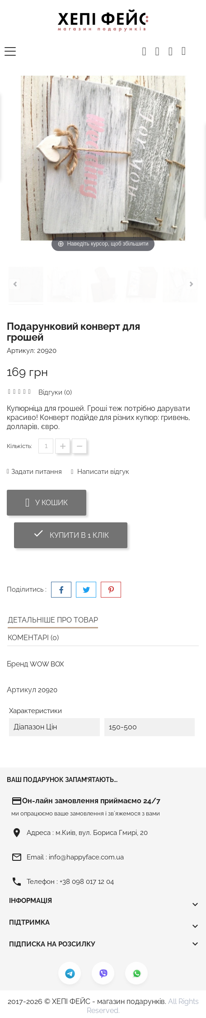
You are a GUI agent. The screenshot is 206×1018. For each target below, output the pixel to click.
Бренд (17, 664)
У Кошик (46, 502)
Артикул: (21, 351)
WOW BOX (47, 664)
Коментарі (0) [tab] (33, 637)
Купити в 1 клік (80, 533)
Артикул (21, 689)
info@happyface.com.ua (86, 857)
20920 (46, 351)
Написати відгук (102, 472)
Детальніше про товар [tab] (53, 620)
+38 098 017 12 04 (87, 882)
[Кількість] (45, 446)
